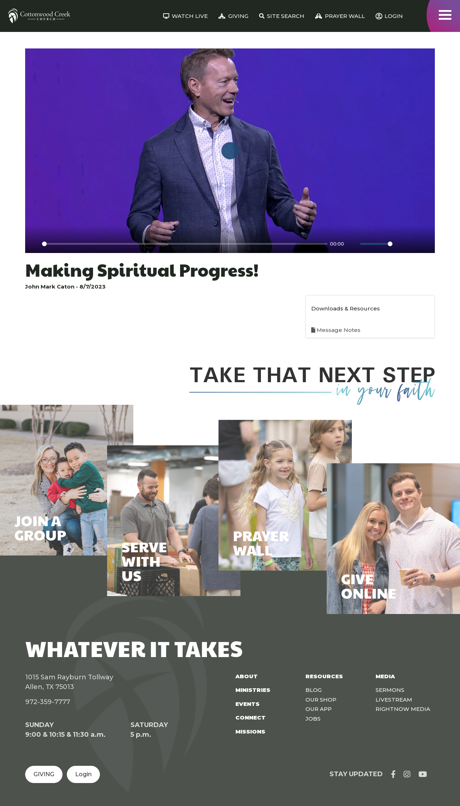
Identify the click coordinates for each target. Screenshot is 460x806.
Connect (250, 717)
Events (247, 703)
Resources (324, 676)
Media (385, 676)
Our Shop (320, 699)
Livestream (394, 699)
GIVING (43, 774)
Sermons (390, 689)
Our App (318, 709)
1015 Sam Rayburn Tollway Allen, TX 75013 (69, 682)
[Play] (34, 243)
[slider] (184, 243)
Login (83, 774)
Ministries (252, 689)
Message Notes (335, 330)
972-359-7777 (47, 702)
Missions (250, 731)
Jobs (313, 718)
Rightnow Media (403, 709)
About (246, 676)
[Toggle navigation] (445, 15)
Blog (313, 689)
